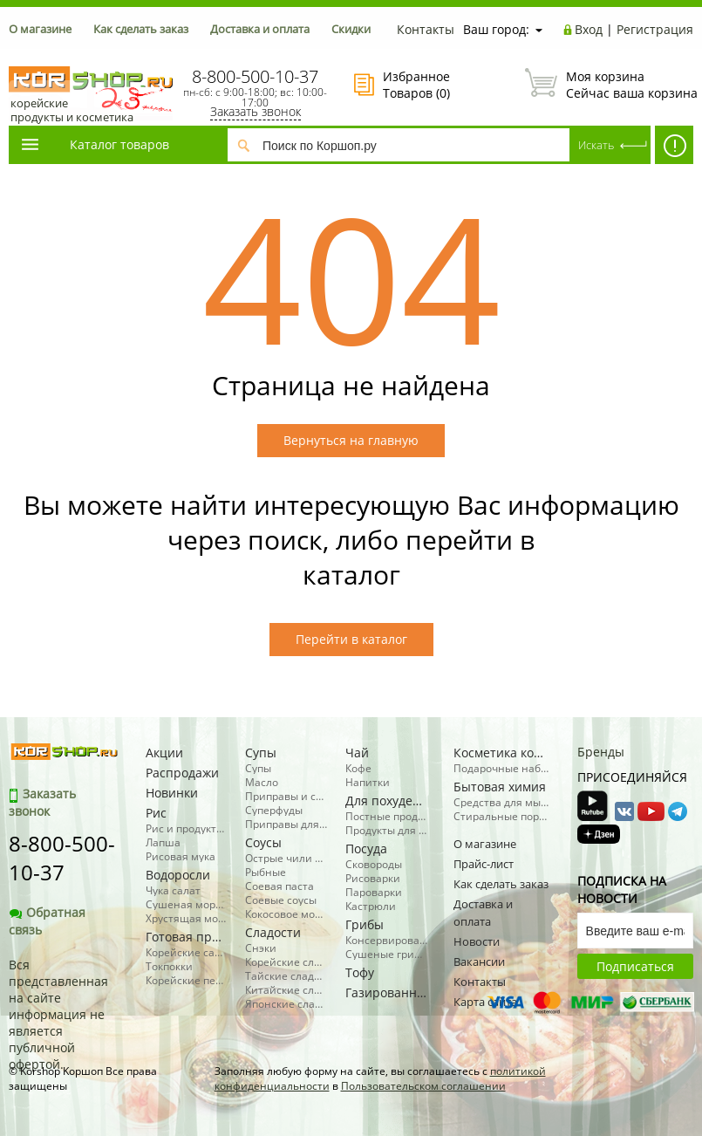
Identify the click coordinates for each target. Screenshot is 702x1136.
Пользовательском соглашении (423, 1085)
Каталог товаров (94, 144)
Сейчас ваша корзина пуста (609, 84)
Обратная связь (47, 921)
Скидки (351, 29)
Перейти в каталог (351, 639)
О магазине (40, 29)
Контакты (425, 29)
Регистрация (655, 29)
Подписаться (635, 966)
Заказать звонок (255, 111)
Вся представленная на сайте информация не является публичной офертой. (58, 1014)
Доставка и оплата (260, 29)
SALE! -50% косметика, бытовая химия (674, 149)
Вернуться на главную (351, 440)
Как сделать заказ (140, 29)
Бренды (600, 751)
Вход (589, 29)
